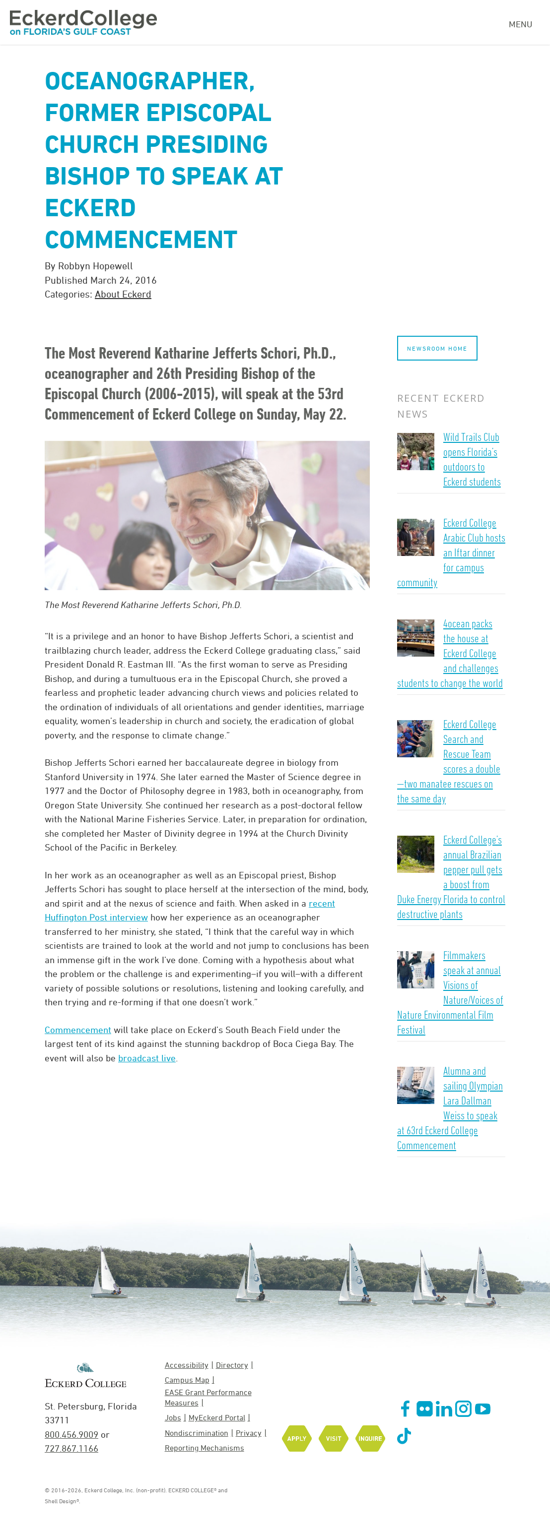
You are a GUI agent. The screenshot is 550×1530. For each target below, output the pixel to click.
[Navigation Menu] (524, 22)
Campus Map (187, 1379)
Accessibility (186, 1364)
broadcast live (147, 1057)
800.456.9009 (71, 1434)
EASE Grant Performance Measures (208, 1397)
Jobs (173, 1417)
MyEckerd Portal (217, 1417)
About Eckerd (123, 294)
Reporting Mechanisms (204, 1447)
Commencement (78, 1029)
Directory (232, 1364)
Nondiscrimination (196, 1432)
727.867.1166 (71, 1448)
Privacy (249, 1432)
